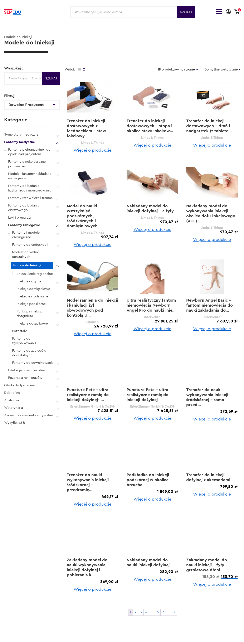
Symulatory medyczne (21, 134)
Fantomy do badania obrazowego (23, 208)
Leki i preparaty (20, 217)
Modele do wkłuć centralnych (25, 254)
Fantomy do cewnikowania (32, 362)
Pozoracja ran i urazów (25, 377)
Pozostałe (19, 331)
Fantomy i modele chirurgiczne (26, 235)
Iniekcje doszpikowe (32, 323)
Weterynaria (13, 407)
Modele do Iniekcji (27, 265)
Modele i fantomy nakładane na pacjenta (29, 176)
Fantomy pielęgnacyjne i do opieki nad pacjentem (29, 152)
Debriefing (12, 392)
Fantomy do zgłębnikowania (24, 341)
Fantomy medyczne (19, 142)
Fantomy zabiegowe (24, 225)
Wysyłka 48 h (14, 422)
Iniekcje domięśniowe (33, 289)
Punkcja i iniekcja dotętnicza (29, 314)
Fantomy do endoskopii (30, 244)
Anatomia (11, 400)
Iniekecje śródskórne (32, 296)
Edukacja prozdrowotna (26, 370)
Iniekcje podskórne (31, 304)
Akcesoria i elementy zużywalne (28, 415)
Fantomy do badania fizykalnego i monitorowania (29, 188)
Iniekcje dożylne (29, 281)
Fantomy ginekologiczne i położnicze (27, 164)
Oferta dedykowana (19, 385)
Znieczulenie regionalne (35, 274)
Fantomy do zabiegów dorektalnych (29, 353)
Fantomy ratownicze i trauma (30, 198)
